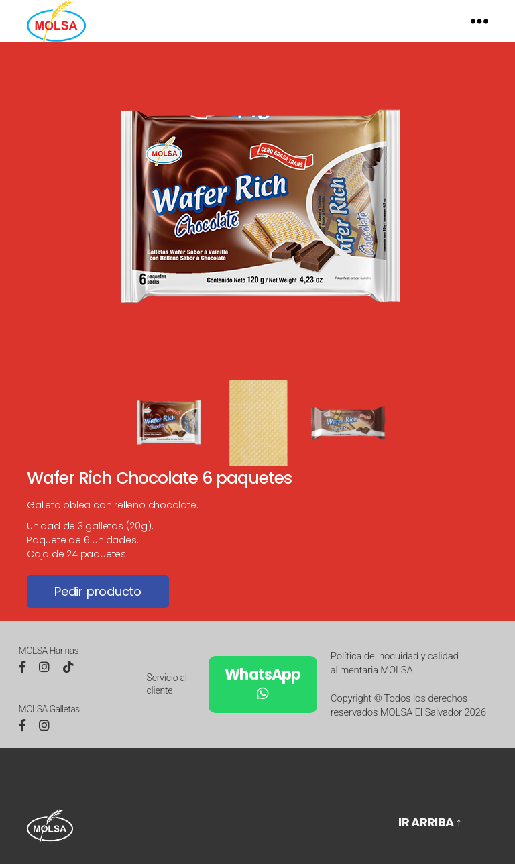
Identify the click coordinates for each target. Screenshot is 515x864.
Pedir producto (97, 609)
